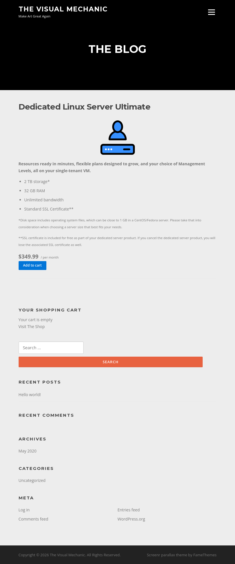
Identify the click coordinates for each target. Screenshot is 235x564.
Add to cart (32, 265)
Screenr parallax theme (167, 554)
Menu (211, 12)
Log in (24, 510)
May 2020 (28, 451)
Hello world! (30, 394)
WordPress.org (131, 519)
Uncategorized (32, 480)
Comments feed (33, 519)
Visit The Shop (32, 326)
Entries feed (129, 510)
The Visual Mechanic (63, 9)
